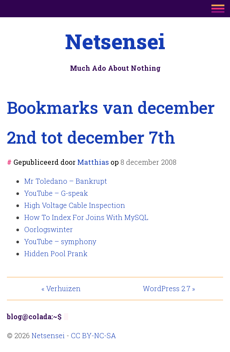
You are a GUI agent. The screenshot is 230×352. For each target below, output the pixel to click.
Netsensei (115, 41)
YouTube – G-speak (56, 193)
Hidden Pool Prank (56, 253)
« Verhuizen (61, 288)
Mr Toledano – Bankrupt (65, 180)
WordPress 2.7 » (169, 288)
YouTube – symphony (60, 241)
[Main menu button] (217, 9)
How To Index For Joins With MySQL (86, 217)
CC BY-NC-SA (93, 335)
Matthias (93, 162)
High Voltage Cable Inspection (74, 205)
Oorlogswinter (48, 229)
